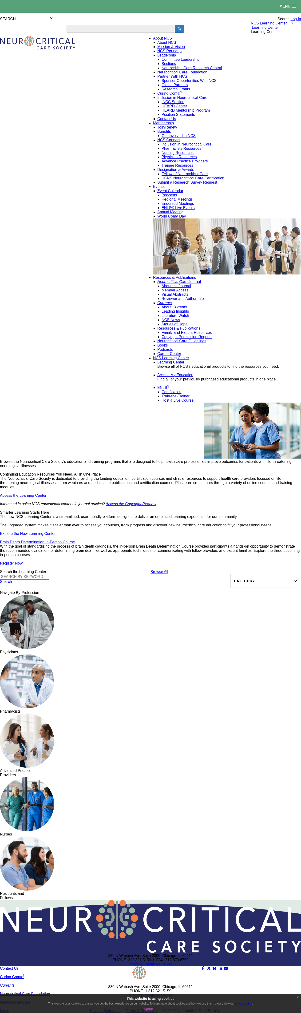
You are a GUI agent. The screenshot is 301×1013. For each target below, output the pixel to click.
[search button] (179, 29)
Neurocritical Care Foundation (25, 994)
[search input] (121, 29)
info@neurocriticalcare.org (151, 964)
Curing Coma (12, 977)
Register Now (11, 563)
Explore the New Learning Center (28, 534)
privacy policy (243, 1003)
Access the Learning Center (23, 495)
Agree (148, 1009)
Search (283, 19)
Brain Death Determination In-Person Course (37, 542)
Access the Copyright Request (131, 504)
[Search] (24, 577)
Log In (296, 19)
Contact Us (9, 968)
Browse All (159, 572)
